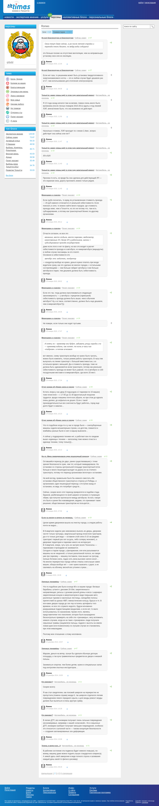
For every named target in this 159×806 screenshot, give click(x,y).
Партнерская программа (100, 792)
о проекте (41, 3)
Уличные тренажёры (50, 582)
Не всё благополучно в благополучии (57, 38)
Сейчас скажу (12, 137)
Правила (72, 792)
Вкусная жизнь (12, 154)
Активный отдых (13, 141)
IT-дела (14, 121)
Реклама (93, 790)
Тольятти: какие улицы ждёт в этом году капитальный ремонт (68, 95)
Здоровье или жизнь (19, 92)
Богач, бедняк (17, 79)
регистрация (150, 3)
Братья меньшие (18, 87)
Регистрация (10, 790)
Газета (29, 797)
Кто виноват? (47, 682)
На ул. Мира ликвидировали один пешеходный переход (65, 456)
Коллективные (49, 790)
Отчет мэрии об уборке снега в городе (58, 387)
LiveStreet (145, 802)
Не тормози (15, 108)
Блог (45, 32)
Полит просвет (17, 117)
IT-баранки (10, 144)
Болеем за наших (18, 83)
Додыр (9, 157)
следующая (67, 773)
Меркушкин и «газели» (51, 195)
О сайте (71, 790)
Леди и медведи (17, 96)
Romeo (45, 26)
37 (91, 38)
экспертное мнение (27, 17)
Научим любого (17, 104)
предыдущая (46, 773)
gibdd (10, 62)
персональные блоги (101, 17)
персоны (56, 17)
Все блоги (9, 175)
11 (106, 456)
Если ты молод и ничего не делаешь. (57, 518)
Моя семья (15, 100)
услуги (44, 17)
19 (53, 98)
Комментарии (59, 32)
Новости (29, 790)
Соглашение (73, 795)
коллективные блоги (75, 17)
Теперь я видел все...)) (51, 746)
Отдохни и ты (16, 112)
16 (79, 195)
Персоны (30, 795)
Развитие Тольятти (14, 170)
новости (9, 17)
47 (76, 582)
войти (141, 3)
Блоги (28, 792)
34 (92, 387)
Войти (7, 788)
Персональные (49, 792)
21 (88, 746)
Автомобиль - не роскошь (65, 682)
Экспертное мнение (14, 134)
